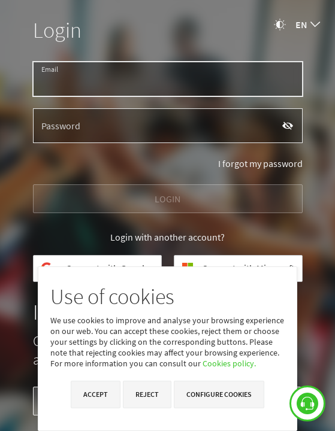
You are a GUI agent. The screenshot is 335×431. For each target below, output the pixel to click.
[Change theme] (279, 24)
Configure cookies (219, 394)
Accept (95, 394)
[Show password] (288, 126)
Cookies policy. (229, 363)
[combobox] (307, 25)
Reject (147, 394)
